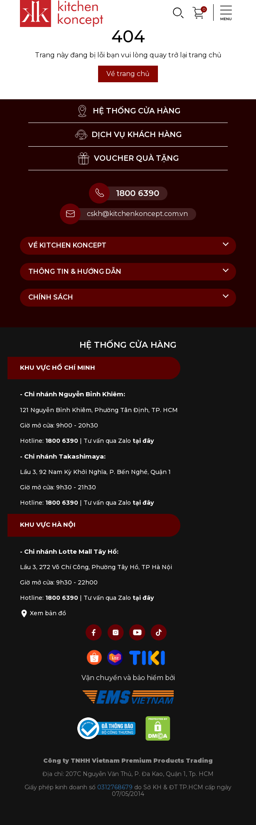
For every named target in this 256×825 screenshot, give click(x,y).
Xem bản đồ (43, 613)
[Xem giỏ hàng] (198, 12)
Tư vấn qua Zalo (119, 440)
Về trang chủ (128, 74)
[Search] (178, 12)
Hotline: (49, 440)
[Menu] (223, 12)
